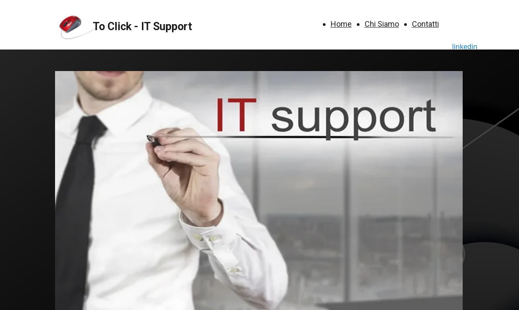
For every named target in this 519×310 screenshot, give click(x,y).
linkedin (464, 46)
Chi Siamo (382, 23)
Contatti (425, 23)
